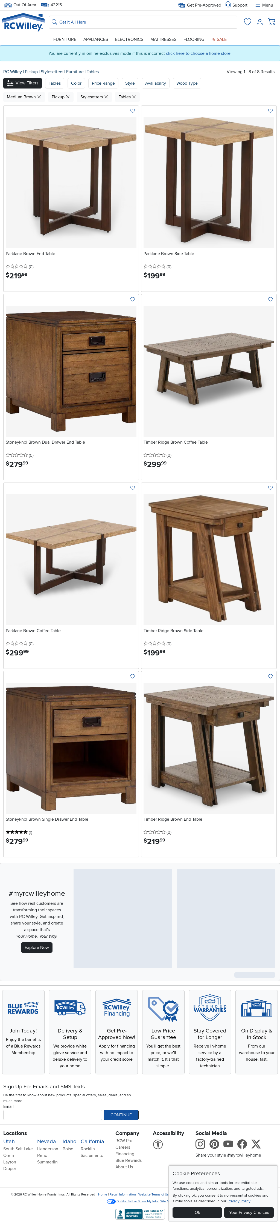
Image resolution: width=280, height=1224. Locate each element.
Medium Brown (24, 97)
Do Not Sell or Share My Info (133, 1201)
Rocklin (88, 1149)
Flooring (193, 39)
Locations (15, 1133)
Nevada (46, 1141)
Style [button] (130, 83)
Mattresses (163, 39)
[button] (22, 83)
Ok (197, 1212)
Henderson (47, 1149)
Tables (93, 72)
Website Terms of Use (154, 1194)
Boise (68, 1149)
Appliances (95, 39)
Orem (8, 1155)
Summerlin (47, 1162)
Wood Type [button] (187, 83)
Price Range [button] (103, 83)
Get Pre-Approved (199, 5)
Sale (219, 39)
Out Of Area (20, 5)
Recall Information (123, 1194)
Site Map (166, 1201)
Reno (42, 1155)
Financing (124, 1154)
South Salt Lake (18, 1149)
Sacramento (92, 1155)
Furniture (64, 39)
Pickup (32, 72)
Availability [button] (155, 83)
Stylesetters (52, 72)
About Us (124, 1167)
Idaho (69, 1141)
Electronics (129, 39)
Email (8, 1106)
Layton (9, 1162)
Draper (9, 1168)
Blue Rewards (128, 1160)
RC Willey (12, 72)
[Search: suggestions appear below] (143, 22)
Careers (122, 1147)
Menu (264, 5)
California (92, 1141)
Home (102, 1194)
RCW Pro (123, 1140)
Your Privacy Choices (249, 1212)
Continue (121, 1115)
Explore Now (37, 947)
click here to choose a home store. (199, 53)
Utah (9, 1141)
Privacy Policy (239, 1201)
